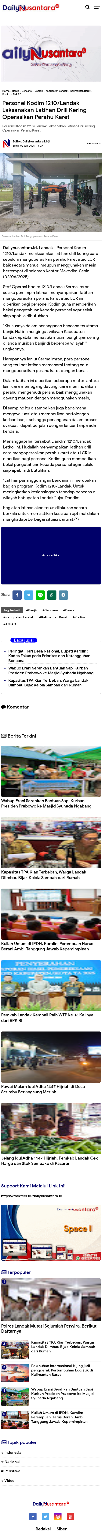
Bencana (27, 90)
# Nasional (10, 1462)
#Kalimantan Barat (53, 617)
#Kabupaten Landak (18, 617)
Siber (62, 1529)
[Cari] (87, 7)
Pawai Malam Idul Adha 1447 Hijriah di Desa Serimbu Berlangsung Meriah (43, 1089)
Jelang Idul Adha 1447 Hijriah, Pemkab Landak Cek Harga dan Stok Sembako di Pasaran (49, 1161)
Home (5, 90)
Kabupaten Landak (57, 90)
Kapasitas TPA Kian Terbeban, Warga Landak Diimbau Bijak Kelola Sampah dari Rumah (48, 683)
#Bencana (50, 610)
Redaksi (43, 1529)
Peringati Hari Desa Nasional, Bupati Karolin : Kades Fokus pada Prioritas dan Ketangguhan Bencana (49, 656)
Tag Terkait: (12, 610)
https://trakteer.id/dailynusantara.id (31, 1196)
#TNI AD (9, 624)
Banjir (15, 90)
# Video (8, 1480)
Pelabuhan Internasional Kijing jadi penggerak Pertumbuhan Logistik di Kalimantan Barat (62, 1370)
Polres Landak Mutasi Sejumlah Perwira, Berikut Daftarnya (48, 1328)
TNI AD (17, 94)
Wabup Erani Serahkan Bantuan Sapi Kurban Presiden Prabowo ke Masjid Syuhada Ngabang (50, 671)
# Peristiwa (10, 1471)
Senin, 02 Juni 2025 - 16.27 (28, 145)
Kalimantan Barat (80, 90)
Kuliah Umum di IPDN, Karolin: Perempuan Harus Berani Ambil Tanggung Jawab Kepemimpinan (47, 946)
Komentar (94, 143)
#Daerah (69, 610)
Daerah (38, 90)
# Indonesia (11, 1452)
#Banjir (31, 610)
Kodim (6, 94)
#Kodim (79, 617)
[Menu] (98, 7)
